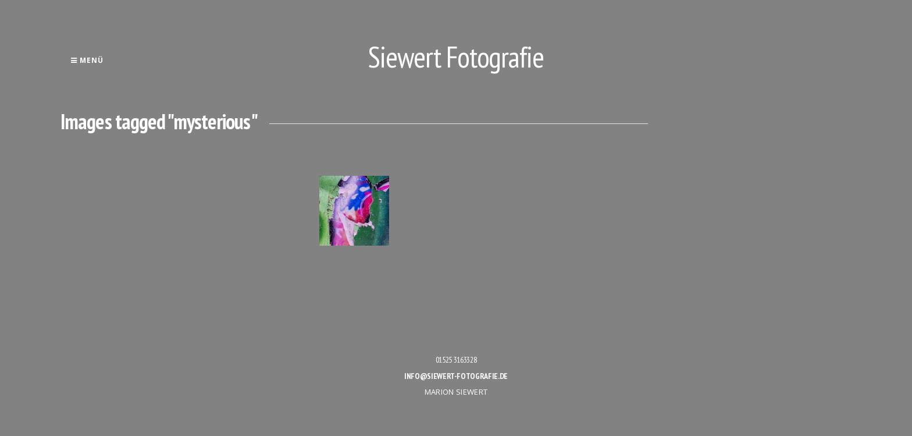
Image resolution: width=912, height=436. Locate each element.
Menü (87, 60)
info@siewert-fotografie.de (456, 376)
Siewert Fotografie (456, 57)
